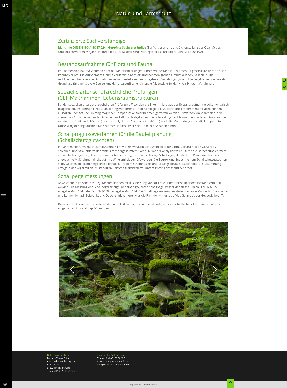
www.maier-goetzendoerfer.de (113, 361)
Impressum (135, 384)
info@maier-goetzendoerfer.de (113, 364)
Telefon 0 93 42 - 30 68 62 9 (61, 371)
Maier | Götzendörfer (58, 358)
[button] (72, 269)
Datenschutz (150, 384)
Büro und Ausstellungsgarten (62, 361)
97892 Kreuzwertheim (58, 367)
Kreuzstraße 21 (55, 364)
